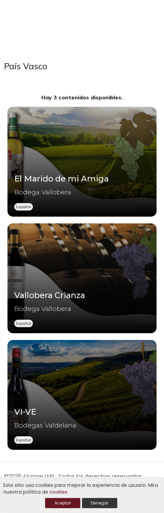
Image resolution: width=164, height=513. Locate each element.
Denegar (99, 503)
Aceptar (63, 503)
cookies (58, 492)
